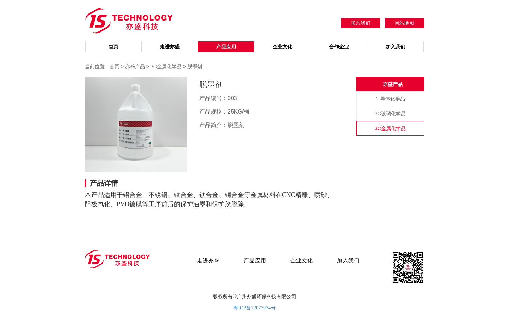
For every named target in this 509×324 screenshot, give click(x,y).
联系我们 (360, 23)
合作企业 (339, 47)
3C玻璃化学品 (390, 113)
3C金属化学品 (166, 66)
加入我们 (395, 47)
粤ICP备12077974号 (254, 308)
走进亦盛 (170, 47)
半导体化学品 (390, 99)
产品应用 (226, 47)
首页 (113, 47)
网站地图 (404, 23)
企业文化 (282, 47)
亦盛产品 (135, 66)
